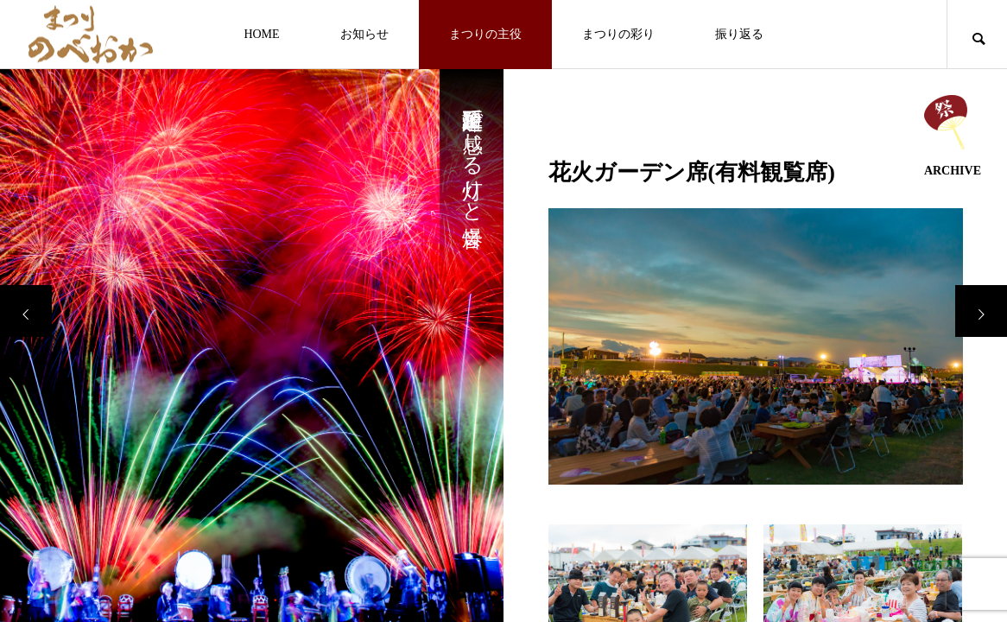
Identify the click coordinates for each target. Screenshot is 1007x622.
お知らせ (364, 34)
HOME (261, 34)
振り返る (739, 34)
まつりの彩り (618, 34)
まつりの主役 (485, 34)
